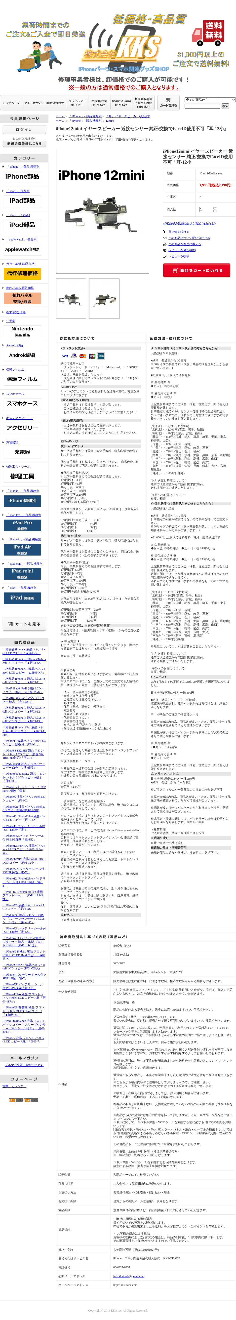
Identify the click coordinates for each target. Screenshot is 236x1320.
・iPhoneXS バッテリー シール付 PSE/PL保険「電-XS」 (24, 930)
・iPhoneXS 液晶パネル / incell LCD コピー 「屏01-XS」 (23, 907)
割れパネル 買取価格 (24, 295)
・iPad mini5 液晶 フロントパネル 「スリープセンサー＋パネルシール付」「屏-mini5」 (23, 918)
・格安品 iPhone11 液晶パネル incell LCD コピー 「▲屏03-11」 (23, 680)
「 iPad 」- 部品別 (24, 198)
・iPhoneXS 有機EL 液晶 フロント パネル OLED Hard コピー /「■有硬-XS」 (23, 1011)
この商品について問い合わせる (189, 238)
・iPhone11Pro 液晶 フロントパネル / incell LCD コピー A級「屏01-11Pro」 (24, 998)
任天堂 (24, 328)
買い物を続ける (178, 232)
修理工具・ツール (24, 474)
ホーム (60, 116)
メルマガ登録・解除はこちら (24, 1065)
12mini (110, 120)
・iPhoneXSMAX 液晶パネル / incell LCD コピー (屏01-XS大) (23, 966)
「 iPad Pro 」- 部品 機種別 (24, 522)
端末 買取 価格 (16, 312)
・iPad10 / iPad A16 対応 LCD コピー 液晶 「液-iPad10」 (23, 700)
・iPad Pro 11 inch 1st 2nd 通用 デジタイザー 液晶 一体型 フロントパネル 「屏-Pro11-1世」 (23, 941)
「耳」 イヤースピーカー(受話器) (128, 116)
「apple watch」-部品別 (24, 247)
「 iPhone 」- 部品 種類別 (24, 174)
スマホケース (24, 401)
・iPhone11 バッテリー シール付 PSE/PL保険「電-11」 (23, 828)
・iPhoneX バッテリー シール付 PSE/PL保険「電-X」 (23, 870)
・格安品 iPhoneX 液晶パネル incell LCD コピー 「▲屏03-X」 (24, 651)
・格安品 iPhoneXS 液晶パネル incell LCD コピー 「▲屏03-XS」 (24, 661)
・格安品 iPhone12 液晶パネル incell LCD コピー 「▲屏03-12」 (23, 709)
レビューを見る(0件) (182, 250)
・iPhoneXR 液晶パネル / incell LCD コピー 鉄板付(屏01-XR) (23, 808)
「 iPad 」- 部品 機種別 (24, 595)
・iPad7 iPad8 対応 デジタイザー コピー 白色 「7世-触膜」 (23, 765)
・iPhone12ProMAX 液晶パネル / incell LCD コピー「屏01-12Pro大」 (23, 849)
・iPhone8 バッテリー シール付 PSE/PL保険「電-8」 (24, 789)
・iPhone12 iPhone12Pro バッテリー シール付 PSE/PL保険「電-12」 (23, 882)
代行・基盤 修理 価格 (24, 271)
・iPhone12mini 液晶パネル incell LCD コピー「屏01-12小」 (23, 860)
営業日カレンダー (14, 1086)
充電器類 (24, 450)
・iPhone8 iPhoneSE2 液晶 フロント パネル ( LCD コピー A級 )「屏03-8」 (24, 777)
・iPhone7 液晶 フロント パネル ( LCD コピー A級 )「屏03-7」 (23, 1039)
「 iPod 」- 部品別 (24, 223)
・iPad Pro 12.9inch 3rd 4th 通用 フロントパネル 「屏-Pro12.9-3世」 (22, 895)
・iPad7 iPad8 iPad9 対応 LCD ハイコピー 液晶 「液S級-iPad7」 (23, 690)
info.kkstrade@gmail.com (128, 1276)
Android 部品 (24, 353)
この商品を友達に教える (184, 244)
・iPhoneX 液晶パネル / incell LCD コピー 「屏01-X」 (23, 798)
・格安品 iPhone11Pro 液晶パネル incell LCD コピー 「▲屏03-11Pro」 (24, 731)
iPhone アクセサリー (24, 426)
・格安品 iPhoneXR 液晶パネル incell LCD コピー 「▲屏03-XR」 (23, 670)
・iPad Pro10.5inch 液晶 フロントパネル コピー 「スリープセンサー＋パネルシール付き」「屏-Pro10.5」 (24, 1026)
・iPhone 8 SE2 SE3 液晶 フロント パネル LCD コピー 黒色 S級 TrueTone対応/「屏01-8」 (23, 754)
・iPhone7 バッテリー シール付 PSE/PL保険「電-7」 (24, 976)
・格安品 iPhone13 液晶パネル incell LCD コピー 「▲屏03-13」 (23, 719)
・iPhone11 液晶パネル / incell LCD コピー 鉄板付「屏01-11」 (24, 742)
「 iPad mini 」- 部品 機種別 (24, 571)
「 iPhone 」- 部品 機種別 (24, 498)
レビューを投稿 (178, 256)
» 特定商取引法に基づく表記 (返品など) (189, 223)
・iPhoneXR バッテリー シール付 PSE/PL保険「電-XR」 (22, 986)
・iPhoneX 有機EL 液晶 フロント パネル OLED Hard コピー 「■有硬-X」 (23, 955)
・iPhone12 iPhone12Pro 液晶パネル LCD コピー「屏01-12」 (23, 818)
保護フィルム (24, 377)
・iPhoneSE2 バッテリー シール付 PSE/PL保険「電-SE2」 (23, 837)
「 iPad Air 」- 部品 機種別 (24, 547)
